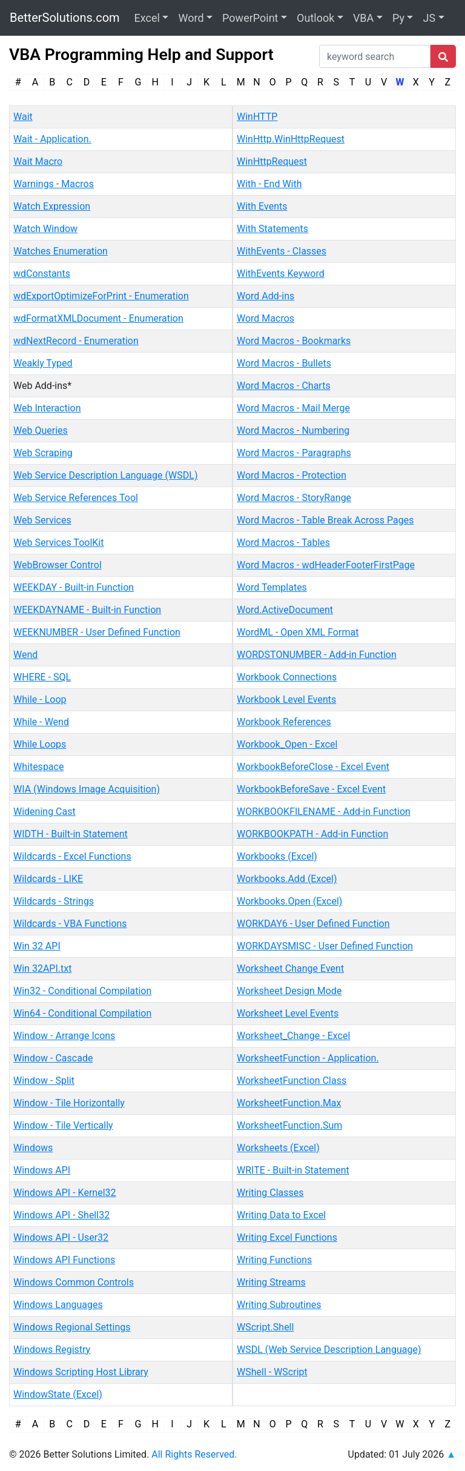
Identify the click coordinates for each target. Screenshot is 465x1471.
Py (398, 18)
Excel (147, 18)
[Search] (374, 56)
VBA (363, 18)
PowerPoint (250, 18)
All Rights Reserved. (194, 1454)
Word (190, 18)
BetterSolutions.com (65, 17)
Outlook (315, 18)
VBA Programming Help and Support (141, 54)
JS (429, 18)
